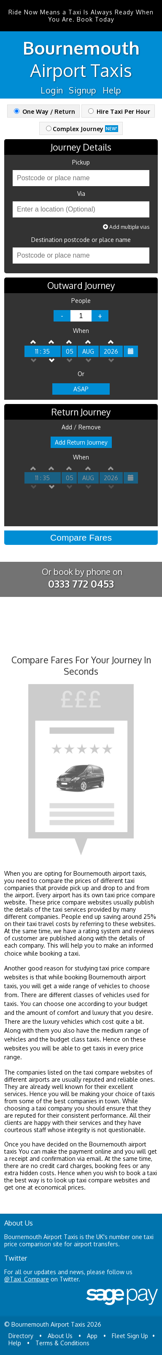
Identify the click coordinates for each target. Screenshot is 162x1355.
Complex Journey (82, 128)
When (81, 330)
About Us (60, 1335)
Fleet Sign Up (130, 1335)
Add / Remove (81, 427)
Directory (20, 1335)
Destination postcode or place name (81, 239)
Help (112, 90)
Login (51, 90)
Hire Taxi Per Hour (119, 111)
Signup (82, 90)
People (81, 300)
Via (81, 193)
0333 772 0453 (81, 583)
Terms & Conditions (62, 1343)
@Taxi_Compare (26, 1279)
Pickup (81, 162)
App (92, 1335)
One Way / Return (44, 111)
